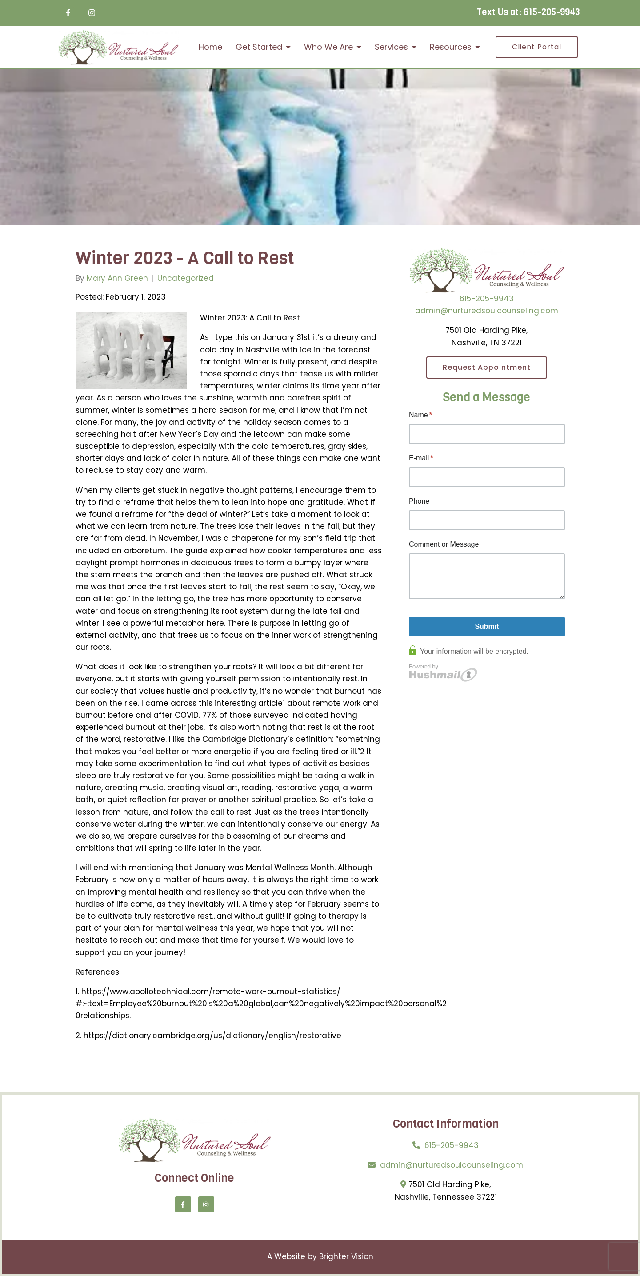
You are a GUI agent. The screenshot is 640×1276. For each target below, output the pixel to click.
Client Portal (536, 47)
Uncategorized (185, 278)
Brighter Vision (346, 1256)
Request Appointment (487, 367)
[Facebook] (68, 12)
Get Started (259, 47)
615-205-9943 (552, 12)
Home (210, 47)
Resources (451, 47)
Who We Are (328, 47)
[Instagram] (92, 12)
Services (391, 47)
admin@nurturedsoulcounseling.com (486, 310)
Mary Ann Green (117, 278)
